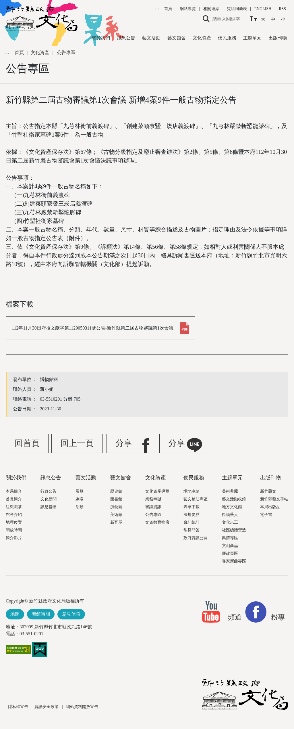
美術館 (116, 514)
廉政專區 (230, 553)
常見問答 (191, 530)
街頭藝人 (230, 514)
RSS (282, 9)
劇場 (80, 499)
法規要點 (191, 514)
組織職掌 (14, 507)
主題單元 (252, 37)
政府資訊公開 (195, 538)
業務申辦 (153, 499)
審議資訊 (153, 507)
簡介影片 (14, 538)
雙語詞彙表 (237, 9)
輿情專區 (230, 538)
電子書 (266, 514)
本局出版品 (270, 507)
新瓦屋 (116, 522)
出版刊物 (277, 37)
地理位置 (14, 522)
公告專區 (153, 514)
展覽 (80, 491)
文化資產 (202, 37)
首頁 (168, 9)
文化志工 (230, 522)
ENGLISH (262, 9)
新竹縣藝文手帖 (274, 499)
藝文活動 (151, 37)
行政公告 (48, 491)
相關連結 (211, 9)
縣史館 (116, 491)
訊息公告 (126, 37)
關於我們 (101, 37)
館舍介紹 (14, 514)
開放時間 (14, 530)
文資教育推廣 (157, 522)
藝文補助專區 (195, 499)
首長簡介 (14, 499)
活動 (80, 507)
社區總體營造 (234, 530)
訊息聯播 (48, 507)
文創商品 (230, 546)
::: (157, 9)
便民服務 (227, 37)
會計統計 (191, 522)
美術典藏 (230, 491)
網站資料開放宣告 (82, 707)
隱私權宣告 (18, 707)
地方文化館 (232, 507)
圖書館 (116, 499)
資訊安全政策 (47, 707)
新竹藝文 (268, 491)
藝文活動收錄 (234, 499)
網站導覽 (188, 9)
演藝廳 (116, 507)
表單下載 (191, 507)
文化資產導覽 (157, 491)
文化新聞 (48, 499)
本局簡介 (14, 491)
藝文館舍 (176, 37)
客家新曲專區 (234, 561)
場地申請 (191, 491)
